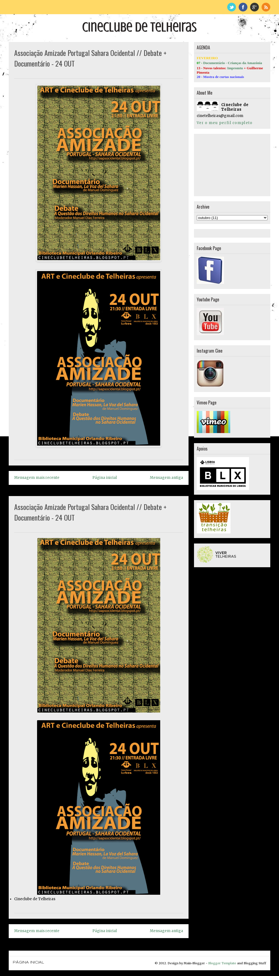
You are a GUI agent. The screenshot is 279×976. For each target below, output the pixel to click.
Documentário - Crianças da (225, 63)
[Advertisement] (224, 164)
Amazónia (254, 63)
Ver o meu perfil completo (225, 123)
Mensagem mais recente (36, 477)
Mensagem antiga (166, 477)
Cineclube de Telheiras (139, 27)
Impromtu (235, 68)
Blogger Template (222, 963)
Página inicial (104, 477)
